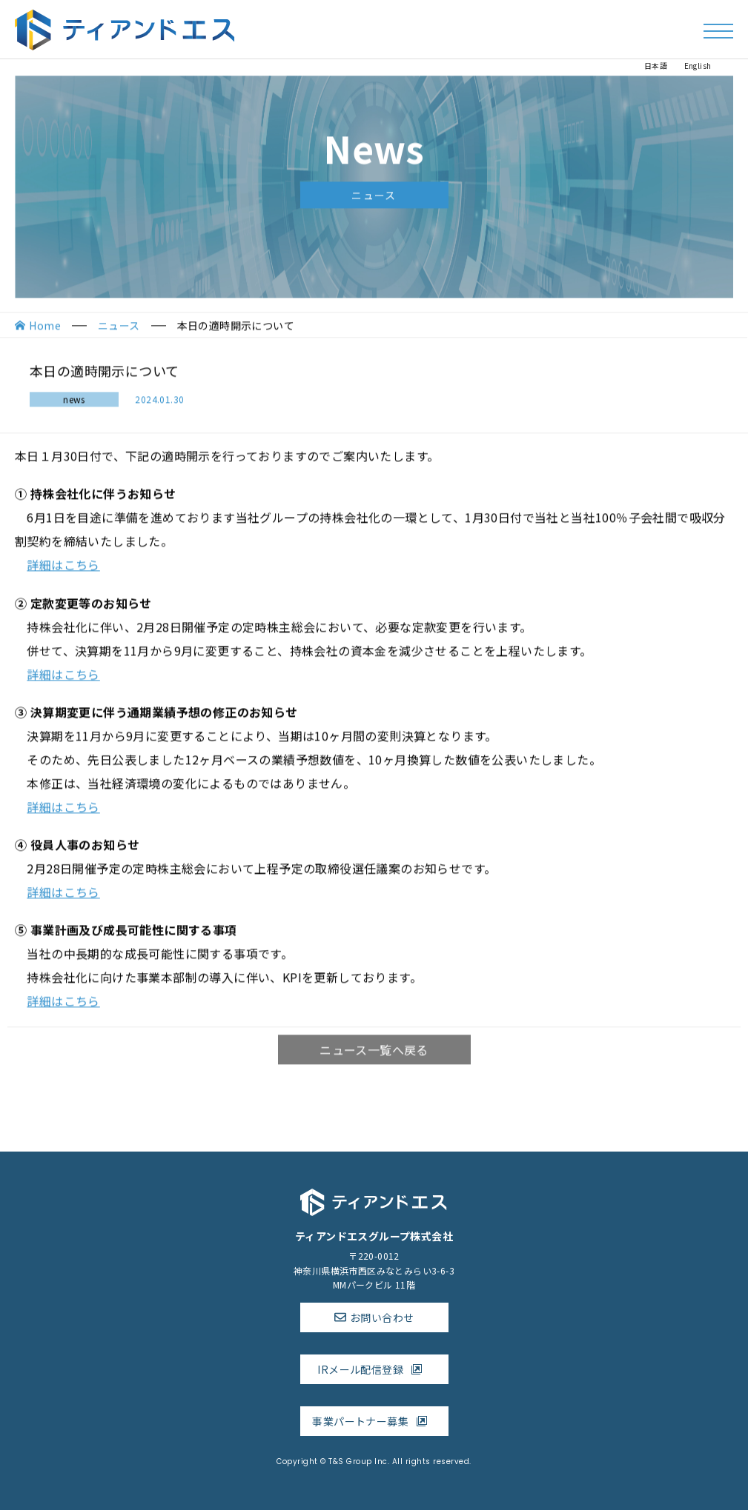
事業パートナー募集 (373, 1421)
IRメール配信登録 (373, 1369)
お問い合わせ (382, 1317)
